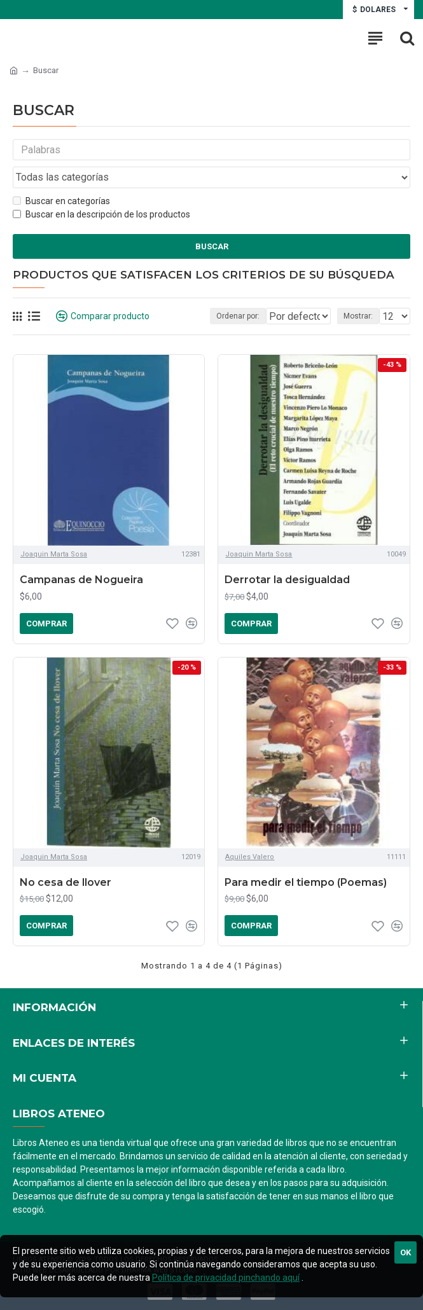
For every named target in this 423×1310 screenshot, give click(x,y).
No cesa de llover (65, 886)
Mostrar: (358, 319)
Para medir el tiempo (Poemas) (306, 886)
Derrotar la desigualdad (287, 583)
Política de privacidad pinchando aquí (226, 1277)
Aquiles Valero (249, 861)
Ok (405, 1252)
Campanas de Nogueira (81, 583)
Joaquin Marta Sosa (53, 558)
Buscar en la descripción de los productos (101, 217)
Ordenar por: (183, 319)
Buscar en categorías (61, 204)
